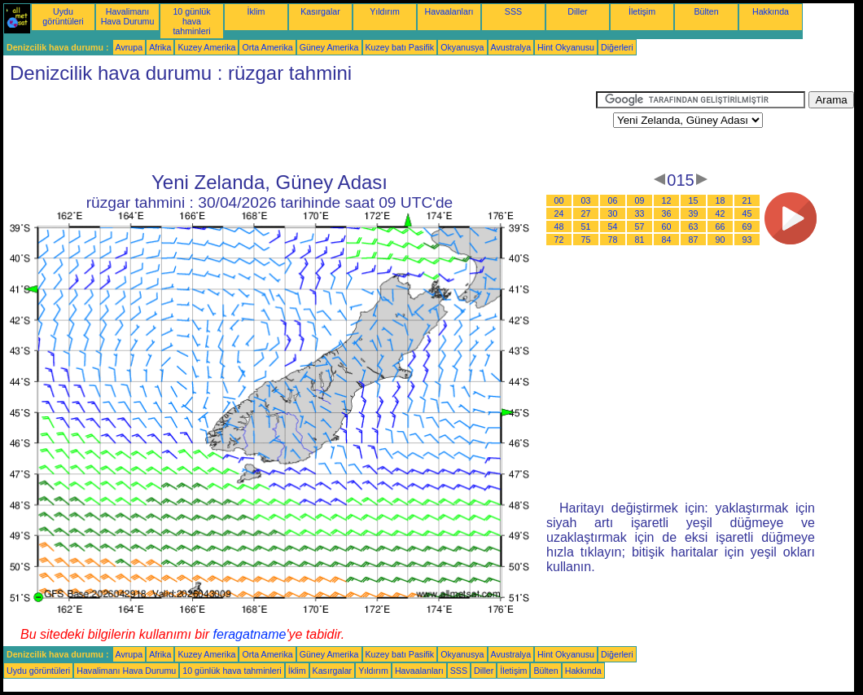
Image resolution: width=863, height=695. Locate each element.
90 (720, 239)
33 (640, 213)
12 (667, 200)
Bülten (706, 11)
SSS (513, 11)
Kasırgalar (320, 11)
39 (694, 213)
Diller (577, 11)
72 (559, 239)
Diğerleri (617, 47)
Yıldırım (385, 11)
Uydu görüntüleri (62, 16)
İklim (256, 11)
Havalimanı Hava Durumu (128, 16)
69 (747, 226)
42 (720, 213)
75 (586, 239)
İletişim (642, 11)
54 (613, 226)
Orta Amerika (267, 47)
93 (747, 239)
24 (559, 213)
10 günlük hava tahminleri (191, 21)
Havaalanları (449, 11)
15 (694, 200)
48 (559, 226)
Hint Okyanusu (565, 47)
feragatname (250, 634)
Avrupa (129, 47)
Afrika (160, 47)
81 (640, 239)
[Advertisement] (299, 128)
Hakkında (770, 11)
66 (720, 226)
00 (559, 200)
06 (613, 200)
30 (613, 213)
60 (667, 226)
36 (667, 213)
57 (640, 226)
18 (720, 200)
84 (667, 239)
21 (747, 200)
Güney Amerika (329, 47)
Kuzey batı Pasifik (400, 47)
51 (586, 226)
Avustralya (511, 47)
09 (640, 200)
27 (586, 213)
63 (694, 226)
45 (747, 213)
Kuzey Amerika (206, 47)
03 (586, 200)
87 (694, 239)
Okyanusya (462, 47)
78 (613, 239)
